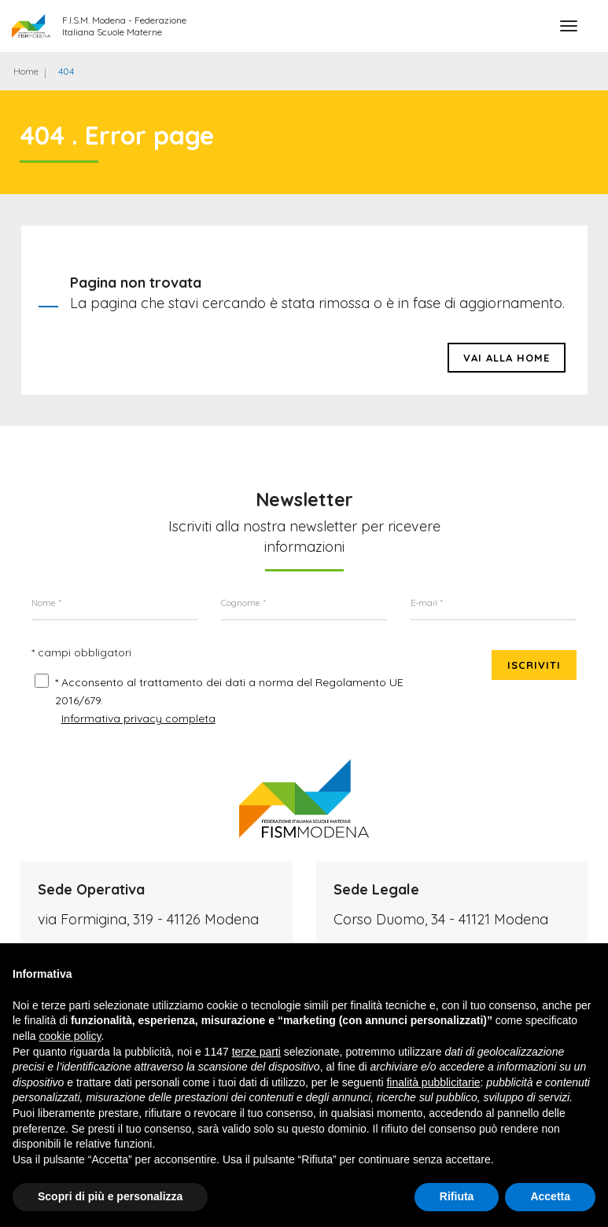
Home (26, 71)
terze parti (256, 1051)
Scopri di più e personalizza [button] (110, 1196)
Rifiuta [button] (457, 1196)
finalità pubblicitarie (433, 1082)
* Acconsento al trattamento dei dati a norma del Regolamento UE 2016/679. (229, 691)
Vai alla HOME (506, 357)
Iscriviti (534, 665)
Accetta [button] (550, 1196)
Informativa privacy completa (138, 718)
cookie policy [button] (70, 1036)
